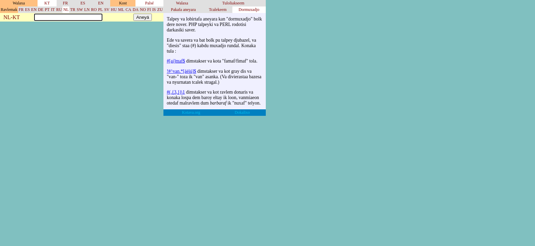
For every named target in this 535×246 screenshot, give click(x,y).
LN (87, 9)
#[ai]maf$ (176, 61)
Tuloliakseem (233, 3)
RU (59, 9)
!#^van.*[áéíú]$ (181, 71)
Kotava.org (191, 112)
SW (80, 9)
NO (143, 9)
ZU (160, 9)
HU (114, 9)
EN (100, 3)
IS (154, 9)
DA (136, 9)
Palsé (149, 3)
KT (47, 3)
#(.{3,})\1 (176, 92)
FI (149, 9)
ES (83, 3)
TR (72, 9)
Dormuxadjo (248, 9)
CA (128, 9)
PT (47, 9)
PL (100, 9)
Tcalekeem (218, 9)
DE (40, 9)
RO (94, 9)
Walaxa (182, 3)
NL (66, 9)
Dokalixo (242, 112)
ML (121, 9)
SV (106, 9)
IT (53, 9)
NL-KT (11, 17)
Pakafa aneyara (183, 9)
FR (65, 3)
